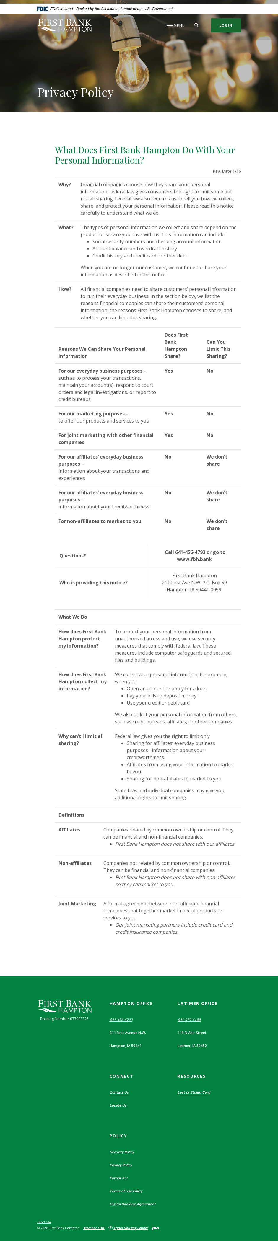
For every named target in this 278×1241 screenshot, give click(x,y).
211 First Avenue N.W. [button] (128, 1032)
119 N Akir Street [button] (192, 1032)
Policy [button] (118, 1136)
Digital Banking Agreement (133, 1203)
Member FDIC (94, 1228)
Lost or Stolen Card (194, 1092)
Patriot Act (119, 1177)
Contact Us (119, 1092)
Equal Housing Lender (131, 1228)
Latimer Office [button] (198, 1003)
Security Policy (122, 1151)
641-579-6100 (189, 1019)
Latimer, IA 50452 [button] (192, 1045)
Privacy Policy (121, 1164)
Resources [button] (192, 1076)
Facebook (44, 1222)
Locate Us (118, 1105)
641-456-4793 (121, 1019)
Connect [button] (122, 1076)
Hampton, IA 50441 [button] (126, 1045)
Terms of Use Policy (126, 1190)
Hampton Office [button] (131, 1003)
